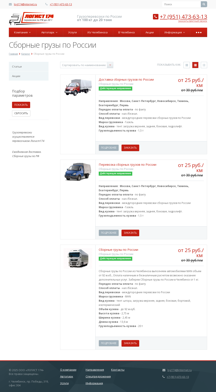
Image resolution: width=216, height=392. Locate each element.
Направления (95, 370)
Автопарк (49, 32)
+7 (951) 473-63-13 (61, 4)
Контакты (117, 370)
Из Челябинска (98, 32)
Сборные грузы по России (118, 249)
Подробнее (108, 147)
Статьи (17, 66)
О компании (68, 370)
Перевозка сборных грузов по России (127, 164)
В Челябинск (126, 32)
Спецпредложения (98, 376)
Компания (22, 32)
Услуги (72, 32)
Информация (175, 32)
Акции (150, 32)
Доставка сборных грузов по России (126, 79)
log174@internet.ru (25, 4)
